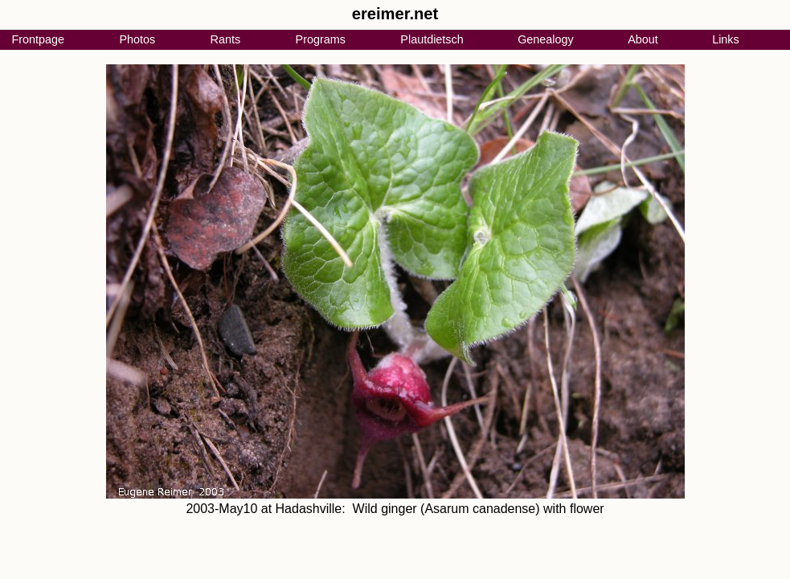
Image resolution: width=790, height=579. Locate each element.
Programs (321, 39)
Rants (226, 39)
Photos (137, 39)
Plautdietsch (431, 39)
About (643, 39)
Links (725, 39)
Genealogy (546, 39)
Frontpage (37, 39)
